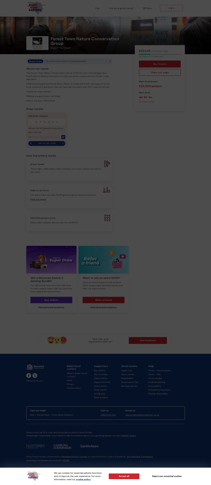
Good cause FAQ (129, 382)
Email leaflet (127, 378)
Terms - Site (154, 374)
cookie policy (83, 479)
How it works (100, 386)
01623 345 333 (108, 414)
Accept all (124, 476)
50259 (65, 460)
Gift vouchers (101, 374)
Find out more (38, 199)
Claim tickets (100, 378)
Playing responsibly (158, 393)
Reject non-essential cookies (167, 476)
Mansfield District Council (74, 456)
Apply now (126, 370)
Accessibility (154, 386)
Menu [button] (147, 8)
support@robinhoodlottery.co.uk (142, 414)
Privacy (70, 384)
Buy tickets (159, 64)
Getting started (129, 386)
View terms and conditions (51, 307)
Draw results (100, 389)
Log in (171, 8)
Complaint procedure (159, 389)
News (69, 380)
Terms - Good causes (159, 370)
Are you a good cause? (121, 8)
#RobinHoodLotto (34, 381)
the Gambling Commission (140, 456)
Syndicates (99, 393)
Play (97, 8)
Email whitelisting (156, 382)
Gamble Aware (128, 435)
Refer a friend (103, 300)
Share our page (160, 72)
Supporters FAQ (102, 382)
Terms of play (155, 378)
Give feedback (148, 340)
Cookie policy (74, 388)
